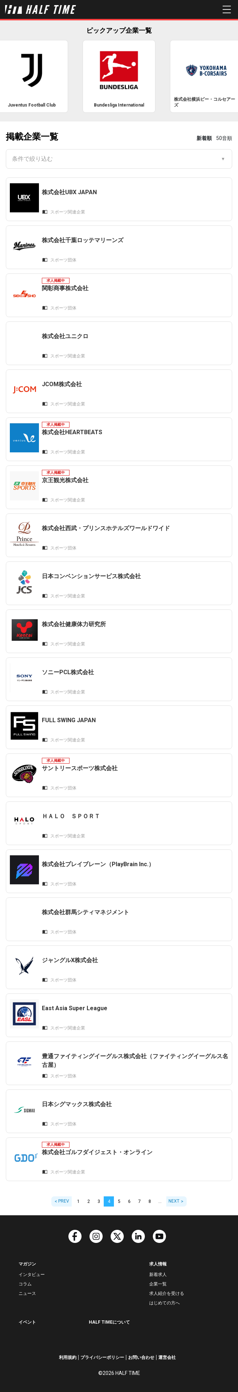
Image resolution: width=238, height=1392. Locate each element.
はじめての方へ (164, 1302)
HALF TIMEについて (109, 1322)
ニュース (27, 1293)
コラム (25, 1284)
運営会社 (167, 1357)
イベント (27, 1322)
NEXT (173, 1201)
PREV (63, 1201)
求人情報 (158, 1264)
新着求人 (158, 1274)
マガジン (27, 1264)
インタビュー (32, 1274)
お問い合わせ (141, 1357)
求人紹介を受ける (166, 1293)
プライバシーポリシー (102, 1357)
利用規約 (67, 1357)
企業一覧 (158, 1284)
